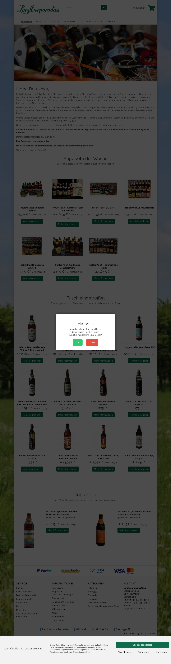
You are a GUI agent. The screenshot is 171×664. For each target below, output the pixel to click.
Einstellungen (124, 652)
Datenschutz (144, 652)
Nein (92, 342)
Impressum (161, 652)
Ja (77, 342)
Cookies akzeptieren (143, 645)
